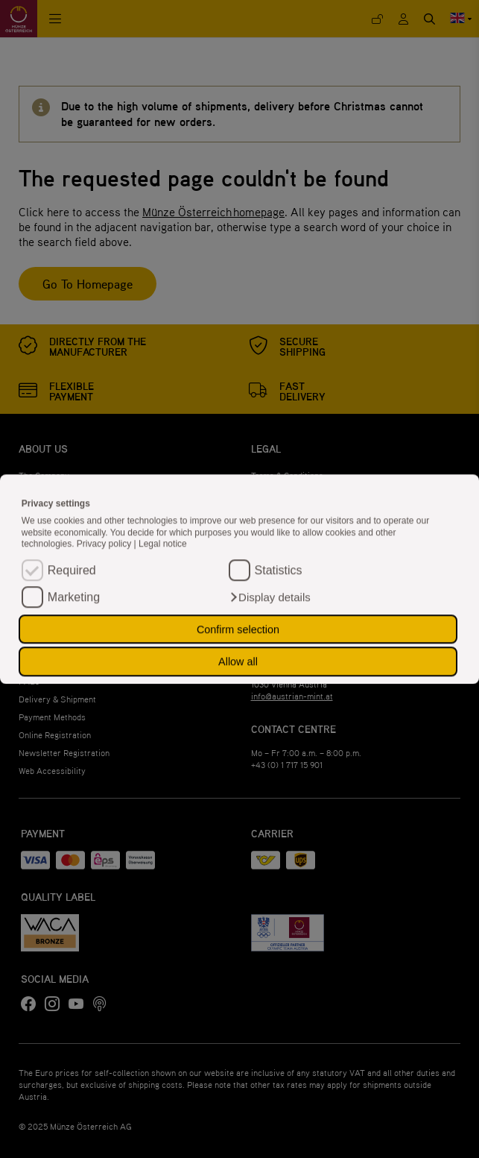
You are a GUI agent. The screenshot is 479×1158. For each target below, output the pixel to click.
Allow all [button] (238, 661)
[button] (270, 597)
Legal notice (163, 544)
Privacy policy (105, 544)
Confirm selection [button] (238, 629)
